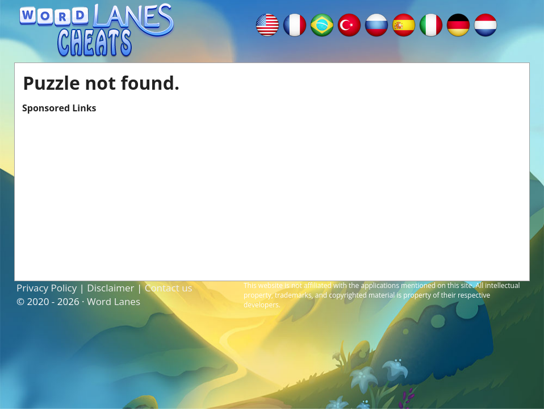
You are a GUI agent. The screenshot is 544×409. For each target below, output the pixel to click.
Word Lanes (113, 301)
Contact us (169, 287)
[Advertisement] (272, 193)
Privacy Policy (46, 287)
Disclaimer (110, 287)
